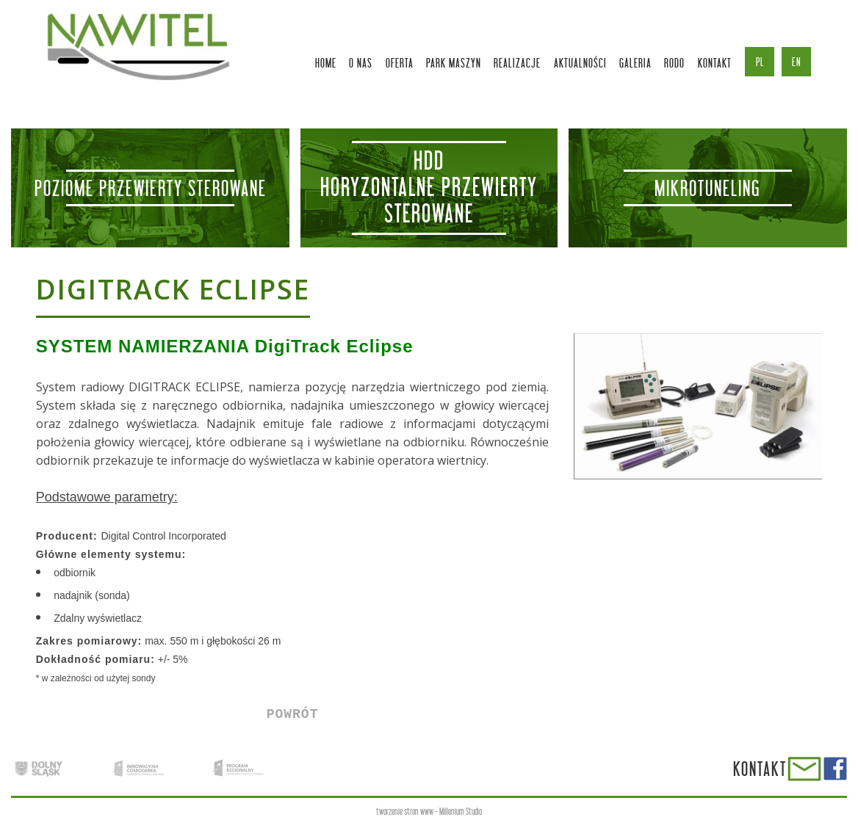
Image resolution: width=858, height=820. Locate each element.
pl (760, 61)
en (796, 61)
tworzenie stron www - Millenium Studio (429, 811)
